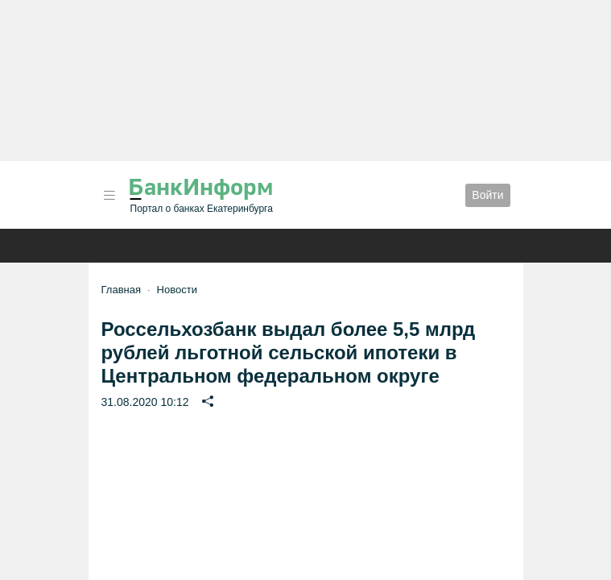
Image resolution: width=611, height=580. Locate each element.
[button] (109, 195)
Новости (177, 290)
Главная (121, 290)
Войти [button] (487, 194)
